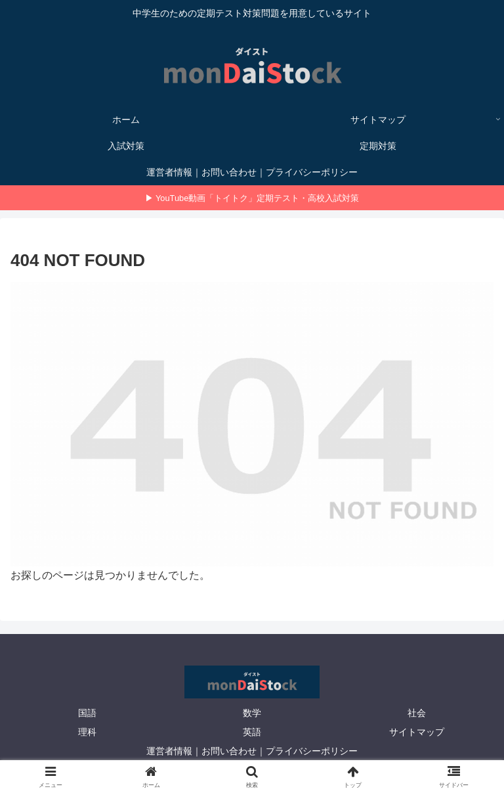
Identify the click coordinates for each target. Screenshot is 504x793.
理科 (87, 732)
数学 (252, 713)
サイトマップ (416, 732)
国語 (87, 713)
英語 (252, 732)
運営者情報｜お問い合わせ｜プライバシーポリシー (252, 751)
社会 (417, 713)
